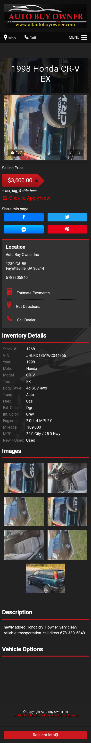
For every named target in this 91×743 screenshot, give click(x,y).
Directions (58, 715)
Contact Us (20, 715)
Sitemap (73, 715)
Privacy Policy (39, 715)
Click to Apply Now (26, 198)
